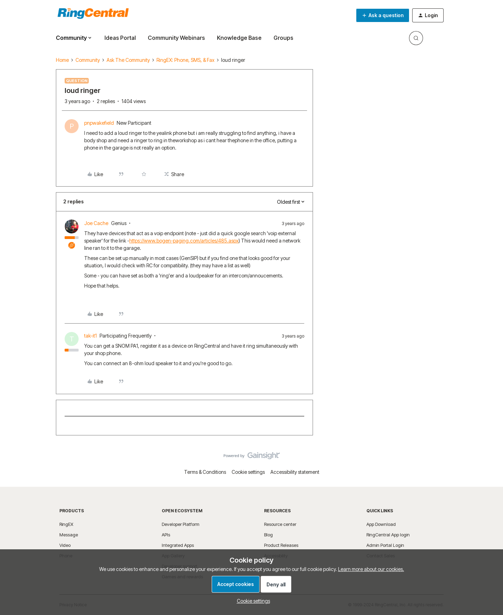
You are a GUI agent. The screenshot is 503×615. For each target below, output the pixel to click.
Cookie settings (248, 472)
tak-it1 (90, 336)
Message (68, 534)
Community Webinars (176, 37)
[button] (382, 15)
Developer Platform (180, 524)
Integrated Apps (178, 545)
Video (65, 545)
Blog (268, 534)
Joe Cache (96, 223)
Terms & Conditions (205, 472)
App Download (381, 524)
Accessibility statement (294, 472)
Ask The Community (128, 60)
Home (62, 60)
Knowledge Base (239, 37)
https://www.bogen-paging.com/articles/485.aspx (184, 241)
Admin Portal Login (385, 545)
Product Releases (281, 545)
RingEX (66, 524)
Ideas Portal (120, 37)
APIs (166, 534)
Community (87, 60)
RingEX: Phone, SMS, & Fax (185, 60)
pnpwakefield (99, 123)
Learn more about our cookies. (371, 569)
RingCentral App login (388, 534)
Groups (283, 37)
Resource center (280, 524)
